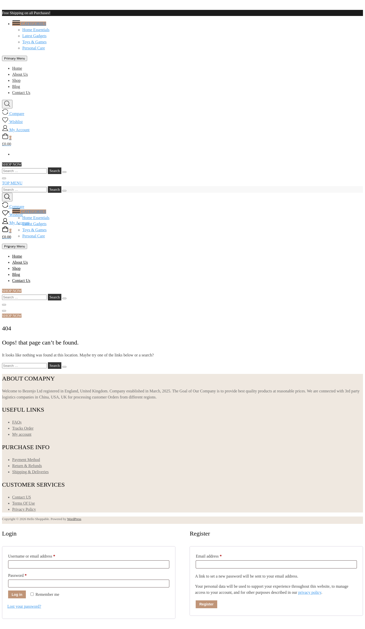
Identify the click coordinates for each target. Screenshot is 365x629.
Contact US (21, 497)
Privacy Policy (24, 509)
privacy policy (309, 592)
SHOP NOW (12, 164)
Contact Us (21, 92)
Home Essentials (35, 30)
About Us (20, 74)
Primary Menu (14, 58)
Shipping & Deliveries (30, 472)
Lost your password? (24, 606)
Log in (17, 595)
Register (206, 604)
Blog (16, 86)
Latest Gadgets (34, 36)
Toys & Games (34, 42)
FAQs (17, 422)
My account (21, 434)
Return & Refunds (27, 466)
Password (24, 574)
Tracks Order (22, 428)
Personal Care (33, 48)
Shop (16, 80)
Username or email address (39, 555)
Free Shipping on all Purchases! (26, 13)
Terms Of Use (23, 503)
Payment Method (26, 460)
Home (17, 68)
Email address (216, 555)
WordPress (74, 519)
